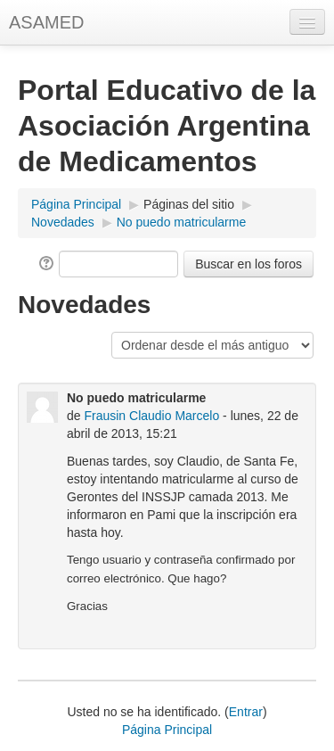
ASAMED (46, 22)
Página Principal (76, 204)
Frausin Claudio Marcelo (151, 416)
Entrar (246, 712)
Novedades (62, 222)
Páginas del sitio (188, 204)
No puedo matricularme (182, 222)
